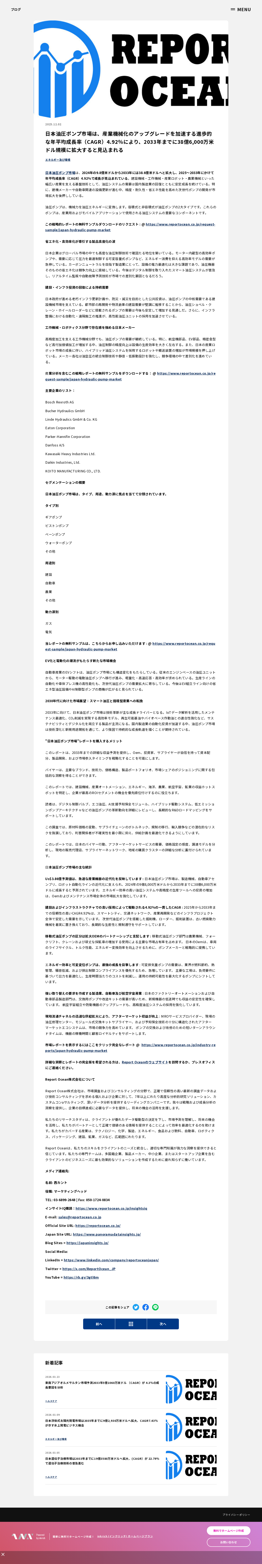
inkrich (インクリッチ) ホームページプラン (125, 1536)
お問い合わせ (228, 1542)
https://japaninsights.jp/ (88, 1242)
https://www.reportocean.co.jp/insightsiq (111, 1208)
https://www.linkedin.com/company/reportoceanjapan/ (111, 1260)
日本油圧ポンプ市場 (60, 172)
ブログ (16, 9)
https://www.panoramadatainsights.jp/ (107, 1234)
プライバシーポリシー (236, 1515)
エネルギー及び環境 (57, 160)
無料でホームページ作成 (228, 1531)
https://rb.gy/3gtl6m (81, 1277)
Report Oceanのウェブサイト (145, 1062)
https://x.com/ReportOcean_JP (89, 1268)
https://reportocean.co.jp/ (97, 1225)
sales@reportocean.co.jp (79, 1217)
